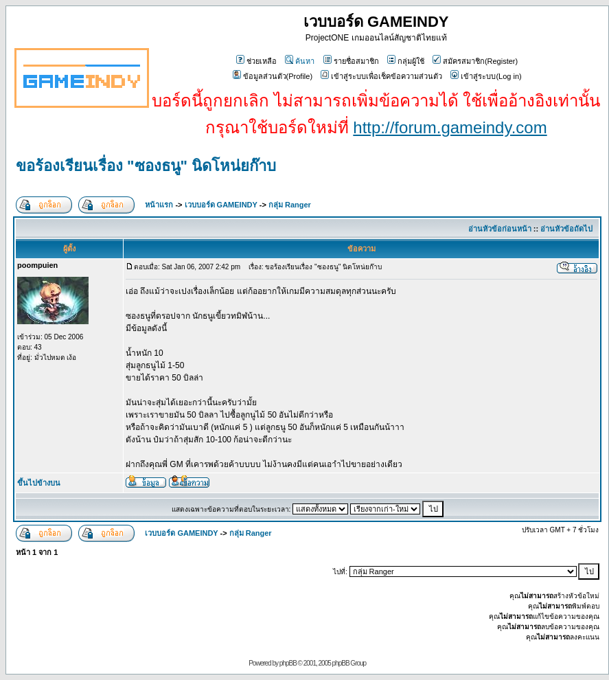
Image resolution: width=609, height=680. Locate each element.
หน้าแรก (159, 205)
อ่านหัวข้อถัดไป (566, 229)
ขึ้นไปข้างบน (38, 483)
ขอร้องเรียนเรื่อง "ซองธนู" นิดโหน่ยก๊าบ (146, 165)
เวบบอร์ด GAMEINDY (221, 205)
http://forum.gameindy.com (450, 127)
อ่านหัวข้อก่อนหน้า (499, 229)
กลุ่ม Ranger (289, 205)
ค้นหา (299, 61)
